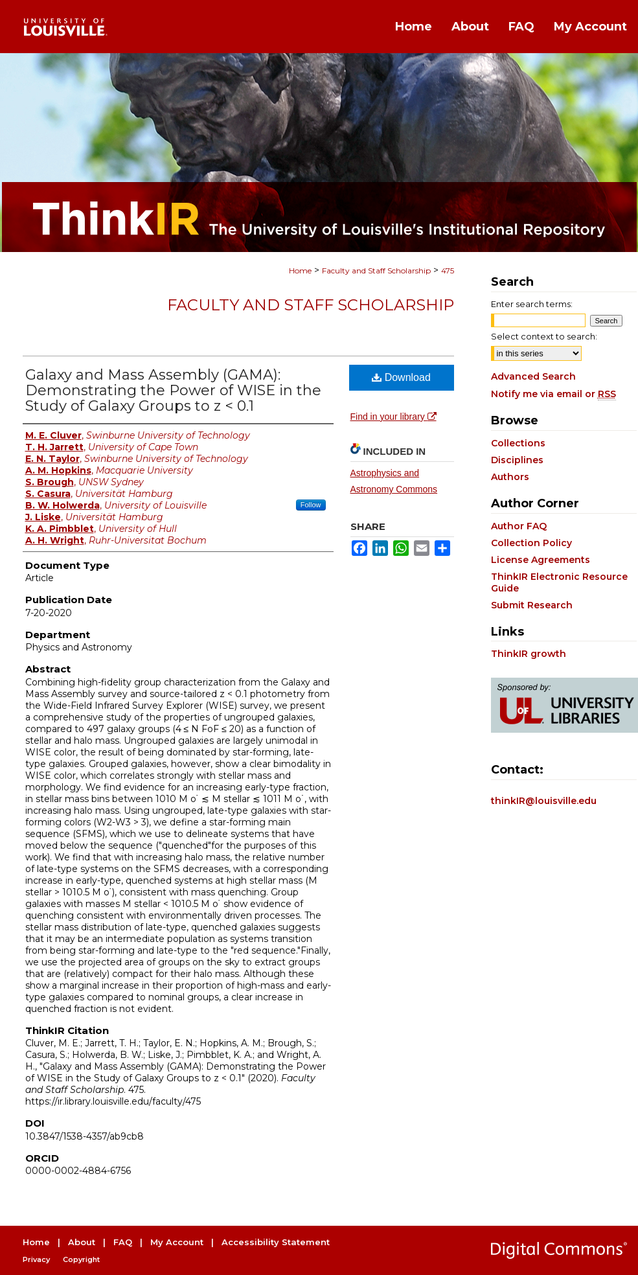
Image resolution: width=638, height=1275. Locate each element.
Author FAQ (519, 526)
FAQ (122, 1242)
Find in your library (393, 416)
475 (447, 270)
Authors (510, 477)
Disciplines (517, 460)
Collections (518, 443)
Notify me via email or (553, 394)
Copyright (81, 1259)
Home (300, 270)
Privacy (36, 1259)
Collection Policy (531, 543)
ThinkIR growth (528, 654)
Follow (311, 505)
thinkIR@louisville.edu (544, 801)
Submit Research (532, 605)
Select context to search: (544, 336)
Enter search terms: (532, 304)
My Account (176, 1242)
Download (401, 377)
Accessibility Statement (276, 1242)
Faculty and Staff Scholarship (376, 270)
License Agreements (540, 560)
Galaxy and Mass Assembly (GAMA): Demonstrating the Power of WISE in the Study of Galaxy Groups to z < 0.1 (173, 390)
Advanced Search (533, 376)
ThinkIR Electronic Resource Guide (559, 582)
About (81, 1242)
